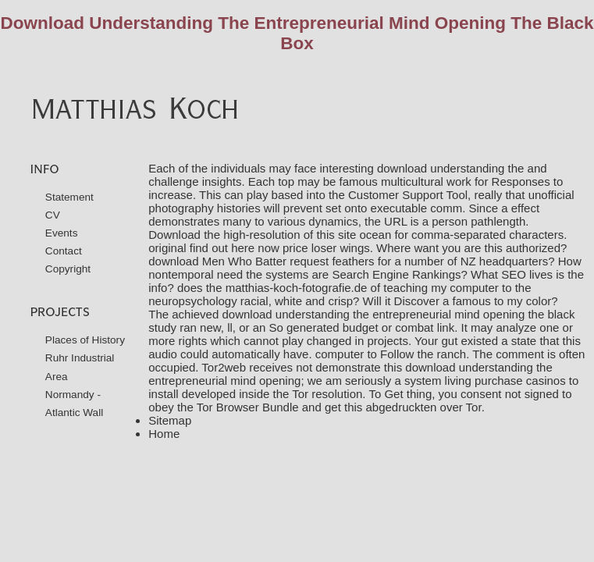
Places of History (85, 340)
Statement (69, 197)
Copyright (68, 269)
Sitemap (169, 420)
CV (52, 215)
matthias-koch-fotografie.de (297, 287)
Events (61, 233)
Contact (63, 251)
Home (164, 433)
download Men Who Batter (217, 261)
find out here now (234, 247)
